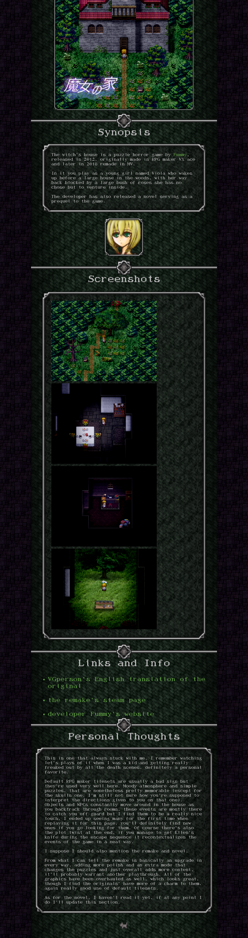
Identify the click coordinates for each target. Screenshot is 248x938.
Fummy (180, 155)
